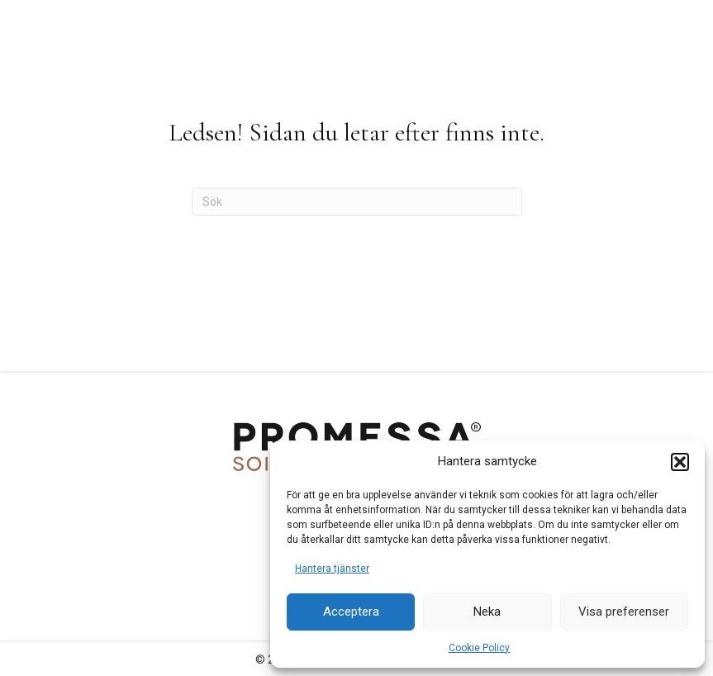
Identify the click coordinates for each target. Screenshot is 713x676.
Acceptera (351, 611)
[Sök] (357, 202)
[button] (680, 462)
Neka (487, 611)
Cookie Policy (479, 648)
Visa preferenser (623, 611)
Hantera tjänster (332, 568)
